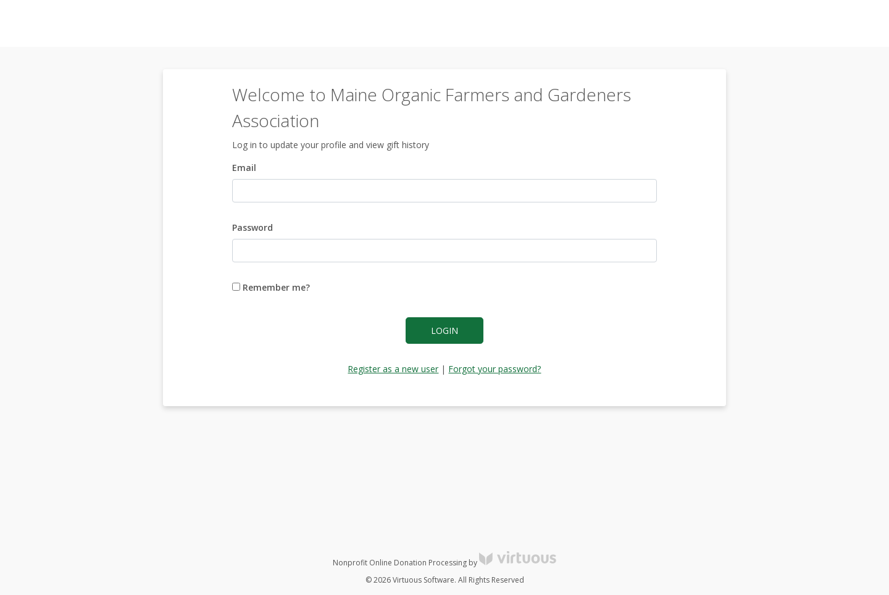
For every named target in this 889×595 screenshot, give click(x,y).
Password (252, 227)
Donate (858, 24)
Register (811, 24)
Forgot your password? (494, 369)
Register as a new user (393, 369)
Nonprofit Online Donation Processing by (444, 562)
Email (244, 167)
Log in (768, 24)
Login (444, 330)
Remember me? (271, 287)
